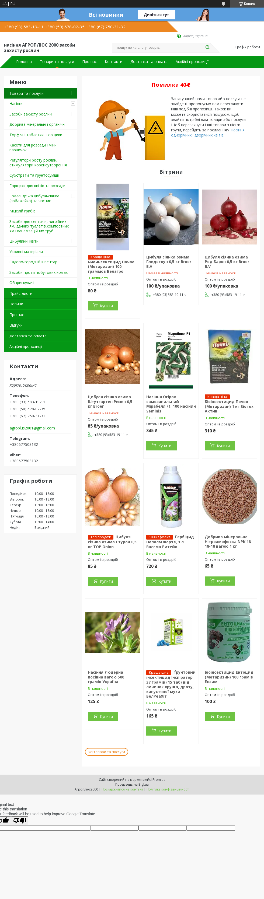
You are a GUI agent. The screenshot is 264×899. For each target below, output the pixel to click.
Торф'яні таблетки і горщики (35, 134)
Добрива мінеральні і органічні (37, 124)
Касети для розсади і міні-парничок (33, 147)
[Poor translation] (19, 820)
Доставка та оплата (149, 62)
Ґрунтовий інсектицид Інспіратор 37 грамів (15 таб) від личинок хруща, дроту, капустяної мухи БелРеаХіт (171, 684)
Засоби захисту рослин (30, 114)
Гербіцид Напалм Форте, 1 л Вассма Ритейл (170, 541)
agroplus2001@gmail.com (32, 428)
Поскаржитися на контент (122, 789)
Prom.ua (158, 779)
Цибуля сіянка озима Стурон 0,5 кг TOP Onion (112, 541)
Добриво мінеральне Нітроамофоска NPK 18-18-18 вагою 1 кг (228, 541)
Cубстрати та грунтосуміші (34, 175)
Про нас (89, 62)
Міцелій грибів (22, 211)
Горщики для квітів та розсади (37, 185)
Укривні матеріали (26, 251)
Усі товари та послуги (106, 751)
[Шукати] (207, 48)
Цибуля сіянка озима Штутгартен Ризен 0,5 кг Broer (110, 401)
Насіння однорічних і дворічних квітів (208, 132)
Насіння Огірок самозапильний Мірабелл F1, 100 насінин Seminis (171, 404)
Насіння (16, 103)
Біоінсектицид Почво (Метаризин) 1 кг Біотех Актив (229, 406)
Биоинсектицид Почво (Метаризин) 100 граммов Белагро (111, 266)
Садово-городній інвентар (33, 261)
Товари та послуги (57, 62)
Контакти (113, 62)
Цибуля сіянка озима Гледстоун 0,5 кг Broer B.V (168, 261)
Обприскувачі (21, 282)
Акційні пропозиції (192, 62)
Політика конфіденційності (168, 789)
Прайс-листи (20, 293)
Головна (24, 62)
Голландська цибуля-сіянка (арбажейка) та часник (34, 198)
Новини (16, 303)
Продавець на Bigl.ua (132, 784)
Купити (106, 305)
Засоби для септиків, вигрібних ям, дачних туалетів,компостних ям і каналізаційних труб (39, 226)
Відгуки (16, 325)
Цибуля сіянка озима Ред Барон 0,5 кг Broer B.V (227, 261)
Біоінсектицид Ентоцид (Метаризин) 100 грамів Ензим (229, 677)
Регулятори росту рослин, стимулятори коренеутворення (38, 162)
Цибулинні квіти (24, 241)
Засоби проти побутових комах (38, 272)
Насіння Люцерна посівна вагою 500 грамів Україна (106, 677)
